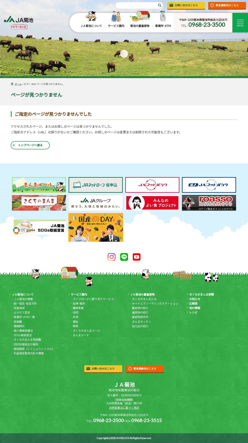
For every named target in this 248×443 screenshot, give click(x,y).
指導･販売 (79, 303)
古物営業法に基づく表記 (124, 407)
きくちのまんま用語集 (27, 339)
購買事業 (78, 308)
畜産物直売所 (140, 317)
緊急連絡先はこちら (227, 5)
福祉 (75, 321)
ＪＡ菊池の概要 (23, 299)
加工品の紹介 (140, 326)
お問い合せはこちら (186, 5)
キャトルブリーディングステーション (155, 303)
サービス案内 (116, 26)
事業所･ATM (163, 26)
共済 (75, 317)
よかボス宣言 (22, 312)
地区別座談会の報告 (26, 344)
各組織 (18, 321)
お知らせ (194, 299)
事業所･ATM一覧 (24, 317)
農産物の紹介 (140, 308)
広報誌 (193, 303)
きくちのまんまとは (144, 299)
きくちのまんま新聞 (201, 294)
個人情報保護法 (23, 330)
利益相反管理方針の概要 (29, 353)
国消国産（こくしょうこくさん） (34, 348)
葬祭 (75, 326)
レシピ (193, 312)
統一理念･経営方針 (25, 303)
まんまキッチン (141, 321)
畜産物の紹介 (140, 312)
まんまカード (81, 335)
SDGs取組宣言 (23, 335)
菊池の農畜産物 (139, 26)
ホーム (18, 84)
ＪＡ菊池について (91, 26)
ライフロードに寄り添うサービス (93, 299)
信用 (75, 312)
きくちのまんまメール (86, 330)
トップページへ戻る (30, 145)
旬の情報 (194, 308)
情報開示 (19, 326)
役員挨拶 (19, 308)
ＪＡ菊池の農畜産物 (142, 294)
